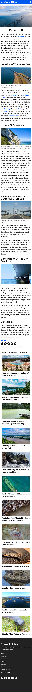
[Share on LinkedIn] (15, 343)
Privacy (3, 658)
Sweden (4, 111)
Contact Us (4, 656)
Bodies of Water (20, 347)
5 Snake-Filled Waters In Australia (15, 566)
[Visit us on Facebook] (5, 678)
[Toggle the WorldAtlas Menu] (2, 2)
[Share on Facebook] (5, 343)
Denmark (20, 36)
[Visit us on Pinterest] (12, 678)
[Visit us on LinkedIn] (16, 678)
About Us (3, 664)
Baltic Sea (13, 95)
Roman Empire (14, 116)
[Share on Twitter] (8, 343)
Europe (8, 39)
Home (2, 653)
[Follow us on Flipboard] (2, 678)
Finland (20, 109)
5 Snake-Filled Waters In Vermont (15, 588)
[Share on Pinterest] (12, 343)
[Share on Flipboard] (2, 343)
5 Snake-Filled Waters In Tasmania (16, 634)
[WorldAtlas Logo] (11, 2)
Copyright (3, 661)
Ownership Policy (5, 672)
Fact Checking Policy (6, 667)
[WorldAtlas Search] (30, 2)
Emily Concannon (5, 347)
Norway (7, 109)
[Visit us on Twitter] (9, 678)
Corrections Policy (5, 669)
